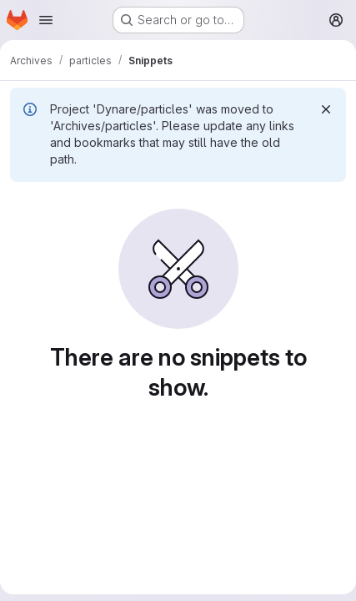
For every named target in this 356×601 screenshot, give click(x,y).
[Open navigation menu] (46, 20)
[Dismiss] (326, 109)
